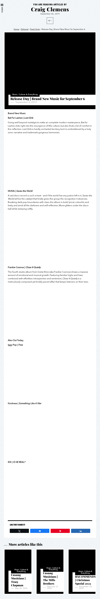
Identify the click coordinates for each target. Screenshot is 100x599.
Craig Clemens (50, 9)
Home (16, 29)
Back (50, 20)
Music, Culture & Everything (25, 94)
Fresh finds (35, 29)
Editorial (24, 29)
